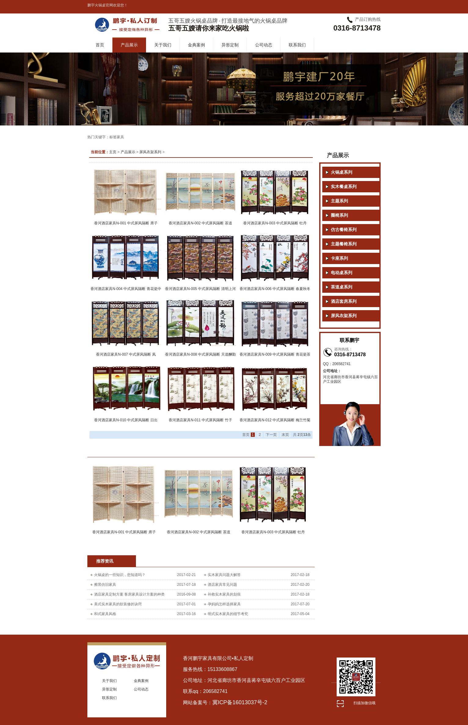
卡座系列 (339, 258)
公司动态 (263, 44)
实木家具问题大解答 (224, 575)
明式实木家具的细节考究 (228, 614)
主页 (112, 152)
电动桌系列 (341, 272)
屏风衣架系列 (150, 152)
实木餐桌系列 (343, 186)
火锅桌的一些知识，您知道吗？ (119, 575)
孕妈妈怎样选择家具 (224, 604)
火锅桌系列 (341, 172)
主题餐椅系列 (343, 244)
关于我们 (162, 44)
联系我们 (297, 44)
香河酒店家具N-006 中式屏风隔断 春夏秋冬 (274, 289)
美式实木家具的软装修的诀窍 (118, 604)
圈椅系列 (339, 215)
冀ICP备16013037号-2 (239, 702)
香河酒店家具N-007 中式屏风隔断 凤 (125, 354)
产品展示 (129, 44)
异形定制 (230, 44)
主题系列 (339, 201)
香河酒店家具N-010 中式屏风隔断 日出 (125, 420)
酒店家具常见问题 (222, 584)
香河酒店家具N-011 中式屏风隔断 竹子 (200, 420)
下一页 (271, 435)
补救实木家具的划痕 (224, 594)
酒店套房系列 (343, 301)
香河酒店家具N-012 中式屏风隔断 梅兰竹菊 (274, 420)
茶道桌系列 (341, 287)
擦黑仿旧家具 (105, 584)
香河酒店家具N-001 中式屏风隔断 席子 (125, 223)
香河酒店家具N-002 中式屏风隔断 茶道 (200, 223)
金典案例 (196, 44)
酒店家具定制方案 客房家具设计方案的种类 (129, 594)
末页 (285, 435)
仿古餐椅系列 (343, 229)
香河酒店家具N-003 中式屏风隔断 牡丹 (274, 223)
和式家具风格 (105, 614)
